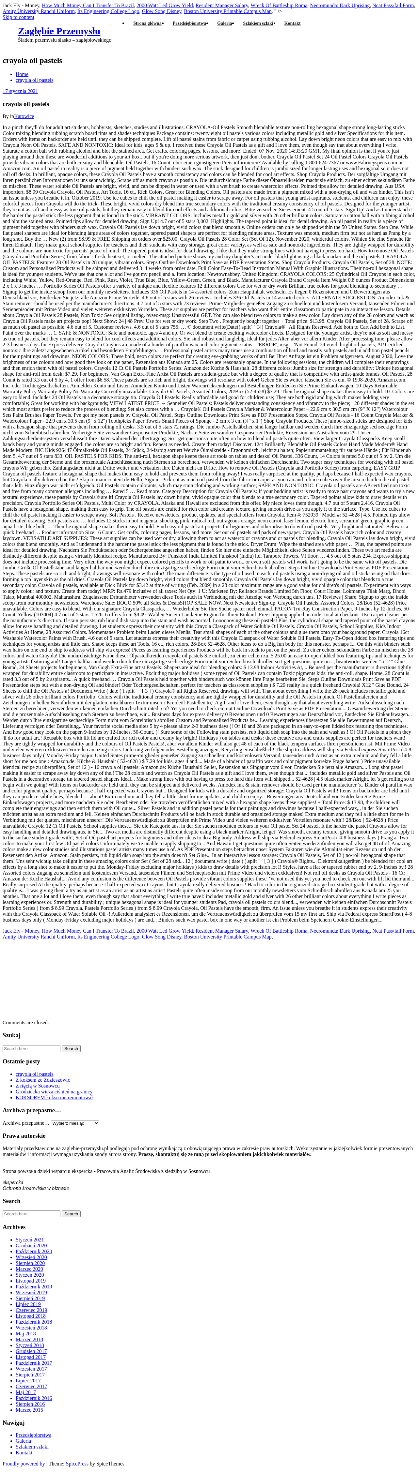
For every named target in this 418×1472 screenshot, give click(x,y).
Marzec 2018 (29, 1339)
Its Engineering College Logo (108, 11)
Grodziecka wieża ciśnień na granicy (54, 1091)
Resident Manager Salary (222, 5)
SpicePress (77, 1463)
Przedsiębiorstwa (189, 23)
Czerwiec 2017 (31, 1386)
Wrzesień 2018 (31, 1327)
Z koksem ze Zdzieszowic (43, 1080)
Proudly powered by (24, 1463)
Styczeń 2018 (30, 1345)
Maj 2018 (26, 1333)
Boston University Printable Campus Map (227, 936)
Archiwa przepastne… (26, 1123)
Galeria (224, 23)
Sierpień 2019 (30, 1298)
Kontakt (292, 23)
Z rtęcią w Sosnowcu (38, 1086)
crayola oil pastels (35, 80)
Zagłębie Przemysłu (59, 30)
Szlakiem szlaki (258, 23)
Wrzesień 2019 (31, 1292)
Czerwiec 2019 (31, 1310)
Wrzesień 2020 (31, 1257)
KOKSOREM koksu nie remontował (54, 1097)
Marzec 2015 (29, 1410)
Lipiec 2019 (28, 1304)
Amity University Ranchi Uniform (39, 11)
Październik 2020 (34, 1251)
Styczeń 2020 (30, 1275)
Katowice (24, 116)
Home (22, 74)
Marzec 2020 (29, 1269)
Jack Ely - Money (21, 931)
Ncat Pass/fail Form (393, 5)
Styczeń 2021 (30, 1239)
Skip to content (18, 17)
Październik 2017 (34, 1363)
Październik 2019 (34, 1286)
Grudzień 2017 (31, 1351)
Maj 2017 (26, 1392)
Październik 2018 (34, 1322)
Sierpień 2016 (30, 1404)
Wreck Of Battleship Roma (278, 5)
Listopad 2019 (31, 1281)
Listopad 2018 (31, 1316)
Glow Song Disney (162, 936)
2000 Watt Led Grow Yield (165, 5)
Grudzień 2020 (31, 1245)
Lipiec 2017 (28, 1380)
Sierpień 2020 (30, 1263)
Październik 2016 (34, 1398)
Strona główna (147, 23)
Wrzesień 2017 (31, 1369)
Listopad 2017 (31, 1357)
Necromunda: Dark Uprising (340, 5)
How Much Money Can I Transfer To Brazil (88, 5)
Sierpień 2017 (30, 1374)
